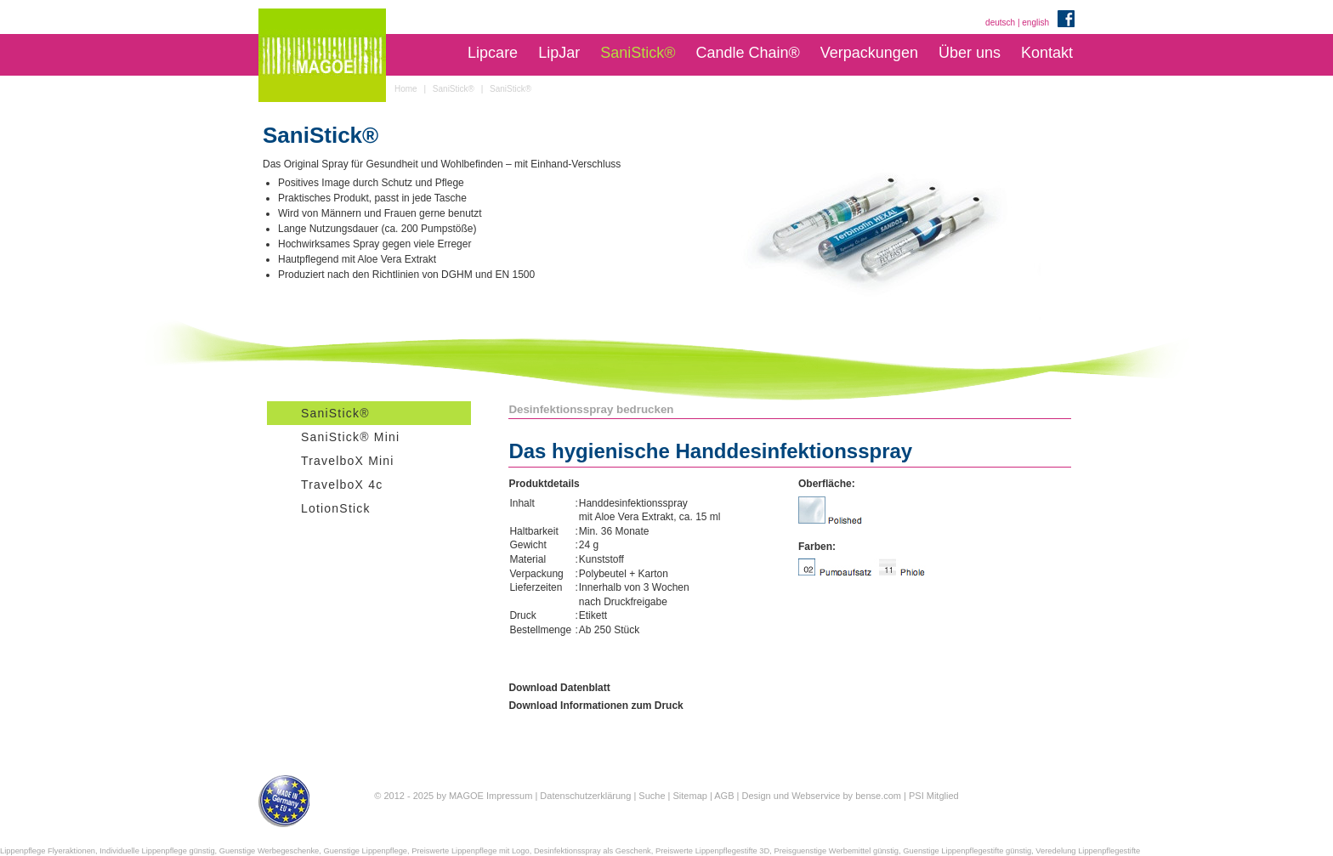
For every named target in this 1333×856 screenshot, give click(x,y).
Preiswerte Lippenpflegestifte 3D (712, 851)
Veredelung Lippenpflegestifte (1087, 851)
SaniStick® (637, 52)
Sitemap (690, 796)
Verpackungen (869, 52)
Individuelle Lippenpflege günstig (156, 851)
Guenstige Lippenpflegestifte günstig (967, 851)
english (1035, 22)
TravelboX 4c (342, 484)
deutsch (1000, 22)
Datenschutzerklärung (585, 796)
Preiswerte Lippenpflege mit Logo (470, 851)
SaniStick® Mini (350, 437)
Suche (651, 796)
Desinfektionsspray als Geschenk (592, 851)
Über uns (970, 52)
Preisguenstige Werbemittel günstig (836, 851)
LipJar (559, 52)
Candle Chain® (747, 52)
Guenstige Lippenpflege (366, 851)
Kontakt (1047, 52)
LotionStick (336, 508)
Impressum (509, 796)
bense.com (878, 796)
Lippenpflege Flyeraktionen (47, 851)
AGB (724, 796)
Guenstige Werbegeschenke (269, 851)
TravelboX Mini (347, 461)
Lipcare (493, 52)
